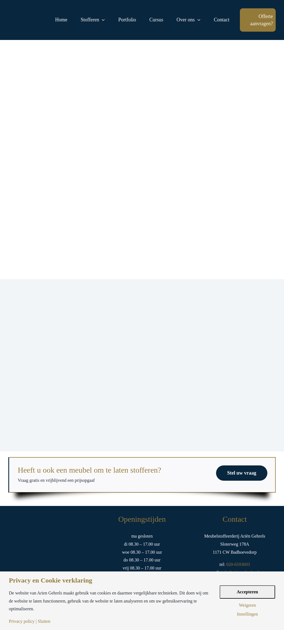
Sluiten (44, 621)
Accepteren (247, 591)
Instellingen (247, 614)
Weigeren (247, 605)
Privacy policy (22, 621)
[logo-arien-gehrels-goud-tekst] (26, 15)
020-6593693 (237, 564)
